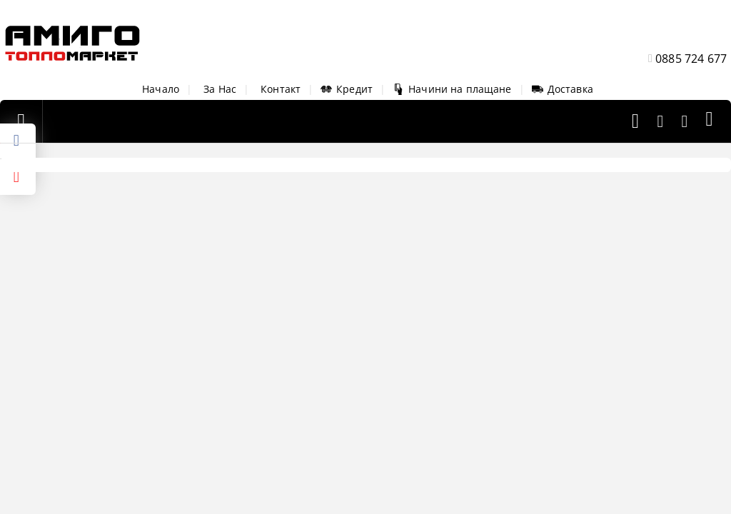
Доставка (562, 89)
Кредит (347, 89)
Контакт (281, 89)
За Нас (219, 89)
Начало (160, 89)
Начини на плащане (452, 89)
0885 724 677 (691, 58)
